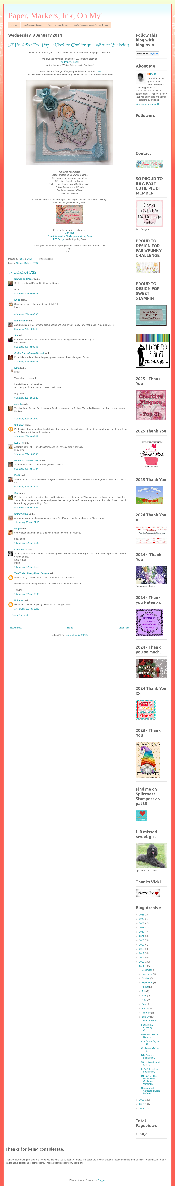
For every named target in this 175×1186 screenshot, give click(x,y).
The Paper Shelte (68, 62)
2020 (142, 940)
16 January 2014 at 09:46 (26, 594)
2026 (142, 915)
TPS (35, 263)
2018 (142, 949)
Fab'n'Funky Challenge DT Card (149, 1027)
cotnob (18, 404)
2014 (142, 966)
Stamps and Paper (23, 279)
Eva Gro (18, 443)
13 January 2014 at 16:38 (26, 567)
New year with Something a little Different (150, 1091)
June (144, 995)
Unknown (19, 425)
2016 (142, 957)
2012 (142, 1104)
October (146, 978)
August (145, 987)
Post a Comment (20, 615)
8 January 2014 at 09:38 (26, 361)
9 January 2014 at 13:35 (26, 507)
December (147, 970)
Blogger (101, 1180)
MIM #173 (69, 233)
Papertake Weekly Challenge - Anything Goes (69, 236)
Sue (16, 335)
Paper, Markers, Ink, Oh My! (55, 15)
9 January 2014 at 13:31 (26, 486)
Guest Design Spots (58, 25)
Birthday (28, 263)
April (144, 1004)
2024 (142, 923)
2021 (142, 936)
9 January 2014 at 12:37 (26, 469)
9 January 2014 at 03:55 (26, 454)
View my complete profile (148, 104)
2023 (142, 927)
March (145, 1008)
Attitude (19, 263)
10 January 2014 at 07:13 (26, 522)
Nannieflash (20, 321)
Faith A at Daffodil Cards (27, 460)
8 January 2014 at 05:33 (26, 314)
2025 (142, 919)
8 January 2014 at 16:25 (26, 398)
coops (17, 528)
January (146, 1017)
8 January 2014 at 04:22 (26, 293)
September (147, 982)
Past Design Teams (33, 25)
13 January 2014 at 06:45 (26, 543)
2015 (142, 962)
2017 (142, 953)
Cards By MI (20, 549)
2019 (142, 945)
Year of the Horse (149, 1021)
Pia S (17, 475)
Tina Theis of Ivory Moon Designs (31, 573)
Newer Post (16, 628)
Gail (16, 493)
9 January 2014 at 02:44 (26, 436)
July (144, 991)
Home (14, 25)
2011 (142, 1108)
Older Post (124, 628)
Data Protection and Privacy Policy (91, 25)
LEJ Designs (59, 239)
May (144, 1000)
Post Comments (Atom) (76, 635)
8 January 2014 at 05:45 (26, 329)
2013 (142, 1100)
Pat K (153, 74)
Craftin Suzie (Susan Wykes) (29, 353)
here (99, 71)
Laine (17, 300)
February (146, 1013)
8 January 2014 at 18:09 (26, 419)
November (147, 974)
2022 (142, 932)
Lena (16, 368)
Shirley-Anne (21, 514)
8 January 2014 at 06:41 (26, 347)
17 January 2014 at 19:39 (26, 609)
